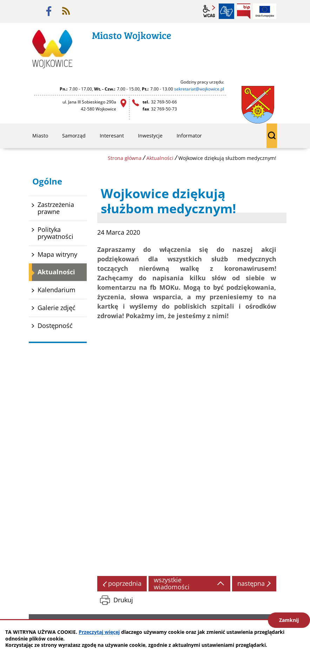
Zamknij (289, 620)
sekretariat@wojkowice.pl (199, 89)
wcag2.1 (209, 11)
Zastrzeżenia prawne (56, 208)
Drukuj (123, 600)
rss (66, 11)
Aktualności (159, 158)
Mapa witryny (57, 254)
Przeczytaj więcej (99, 632)
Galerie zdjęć (56, 307)
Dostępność (55, 325)
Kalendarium (56, 290)
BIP (243, 11)
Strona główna (124, 158)
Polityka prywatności (55, 233)
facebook (49, 11)
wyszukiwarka (271, 135)
